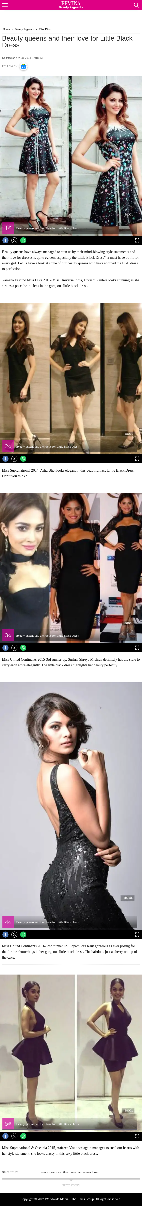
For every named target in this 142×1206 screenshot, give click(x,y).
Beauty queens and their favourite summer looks (69, 1172)
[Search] (138, 4)
